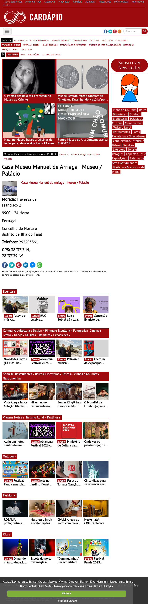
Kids (7, 534)
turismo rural (79, 40)
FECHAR (66, 593)
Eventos (9, 291)
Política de (67, 600)
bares (15, 49)
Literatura (45, 335)
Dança (19, 335)
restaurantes (21, 40)
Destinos (54, 417)
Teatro (8, 335)
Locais (113, 581)
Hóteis (19, 417)
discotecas (26, 49)
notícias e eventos (51, 54)
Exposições (61, 335)
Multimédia (102, 581)
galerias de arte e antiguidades (105, 45)
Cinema (96, 330)
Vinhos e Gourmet (87, 374)
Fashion (9, 495)
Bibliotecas (120, 118)
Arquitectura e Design (29, 330)
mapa (22, 54)
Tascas (67, 374)
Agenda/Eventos (11, 581)
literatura (128, 45)
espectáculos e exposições (73, 45)
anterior (63, 154)
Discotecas (120, 114)
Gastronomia (12, 378)
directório (12, 54)
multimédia (33, 54)
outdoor (94, 40)
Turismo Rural (36, 417)
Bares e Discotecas (48, 374)
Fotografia (81, 330)
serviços (6, 49)
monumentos (121, 40)
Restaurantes (24, 374)
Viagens (63, 581)
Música (31, 335)
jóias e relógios (49, 45)
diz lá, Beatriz (29, 581)
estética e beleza (31, 45)
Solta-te (52, 581)
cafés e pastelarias (39, 40)
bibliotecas (107, 40)
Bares (142, 110)
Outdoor (9, 456)
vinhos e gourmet (61, 40)
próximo (8, 158)
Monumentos (133, 123)
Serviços (128, 145)
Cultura (42, 581)
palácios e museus (11, 45)
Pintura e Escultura (58, 330)
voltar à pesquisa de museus (85, 154)
